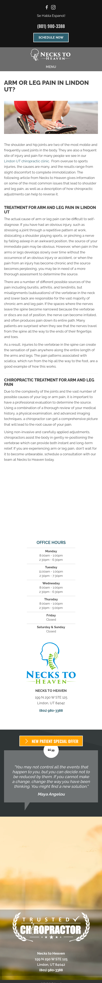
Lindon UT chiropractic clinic (26, 161)
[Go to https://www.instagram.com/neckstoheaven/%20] (53, 8)
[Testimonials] (51, 776)
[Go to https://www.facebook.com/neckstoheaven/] (47, 8)
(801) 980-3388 (51, 26)
